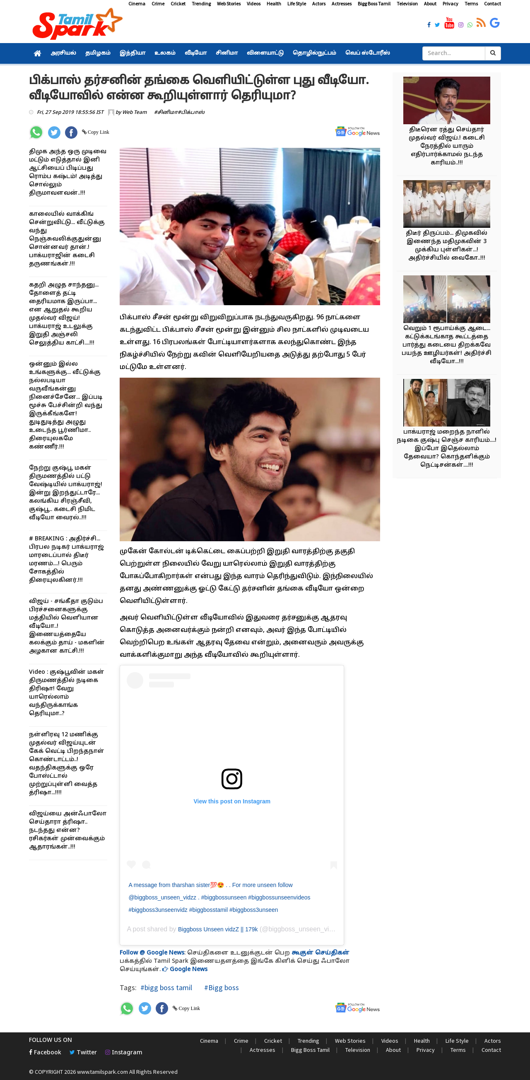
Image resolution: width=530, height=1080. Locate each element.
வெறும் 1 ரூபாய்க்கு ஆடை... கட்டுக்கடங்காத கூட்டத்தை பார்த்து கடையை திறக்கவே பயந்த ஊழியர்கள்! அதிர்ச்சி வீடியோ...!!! (446, 345)
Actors (318, 3)
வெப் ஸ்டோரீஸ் (367, 53)
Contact (492, 3)
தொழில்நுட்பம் (314, 53)
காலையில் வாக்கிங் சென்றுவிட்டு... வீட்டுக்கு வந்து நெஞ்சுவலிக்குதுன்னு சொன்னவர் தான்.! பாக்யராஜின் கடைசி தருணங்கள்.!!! (67, 239)
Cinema (136, 3)
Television (407, 3)
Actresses (342, 3)
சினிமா (227, 53)
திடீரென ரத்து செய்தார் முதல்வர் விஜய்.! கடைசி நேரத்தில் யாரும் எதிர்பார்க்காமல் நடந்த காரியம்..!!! (447, 146)
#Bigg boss (220, 987)
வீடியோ (196, 53)
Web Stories (229, 3)
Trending (201, 3)
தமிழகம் (98, 53)
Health (274, 3)
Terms (471, 3)
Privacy (450, 3)
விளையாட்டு (265, 53)
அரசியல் (63, 53)
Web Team (134, 113)
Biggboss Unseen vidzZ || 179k (218, 929)
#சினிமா (166, 113)
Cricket (178, 3)
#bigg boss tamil (166, 987)
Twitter (83, 1052)
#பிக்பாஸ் (191, 113)
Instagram (123, 1052)
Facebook (45, 1052)
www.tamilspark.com (102, 1071)
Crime (158, 3)
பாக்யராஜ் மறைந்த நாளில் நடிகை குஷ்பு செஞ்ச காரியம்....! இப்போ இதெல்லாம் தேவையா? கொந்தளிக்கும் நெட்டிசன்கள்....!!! (446, 449)
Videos (253, 3)
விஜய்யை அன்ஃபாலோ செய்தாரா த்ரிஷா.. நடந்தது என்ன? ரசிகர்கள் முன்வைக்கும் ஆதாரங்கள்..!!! (67, 830)
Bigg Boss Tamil (374, 3)
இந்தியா (132, 53)
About (430, 3)
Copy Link (98, 132)
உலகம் (165, 53)
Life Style (296, 3)
